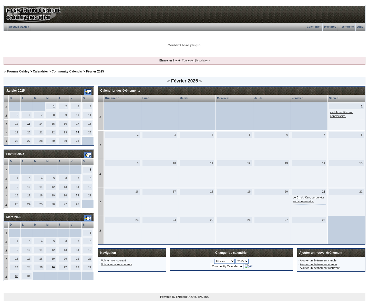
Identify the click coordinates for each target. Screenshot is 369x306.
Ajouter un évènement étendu (318, 264)
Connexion (188, 60)
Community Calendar (67, 71)
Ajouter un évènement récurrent (320, 267)
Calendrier (314, 26)
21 (77, 195)
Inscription (202, 60)
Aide (360, 26)
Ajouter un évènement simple (318, 260)
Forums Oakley (18, 71)
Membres (330, 26)
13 (28, 123)
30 (16, 276)
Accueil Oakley (19, 26)
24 (77, 132)
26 (53, 267)
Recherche (347, 26)
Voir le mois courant (113, 260)
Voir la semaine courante (116, 264)
